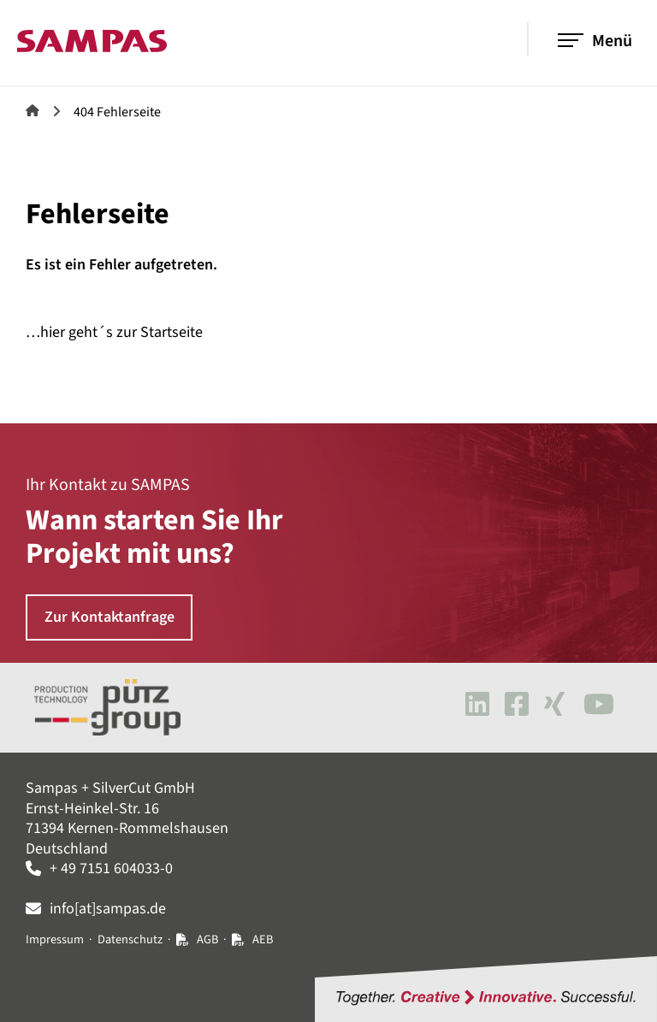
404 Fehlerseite (117, 112)
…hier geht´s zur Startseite (114, 332)
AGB (207, 939)
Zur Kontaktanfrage (109, 617)
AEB (262, 939)
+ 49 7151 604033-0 (111, 868)
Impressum (55, 939)
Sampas (32, 110)
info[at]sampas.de (108, 909)
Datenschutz (130, 939)
